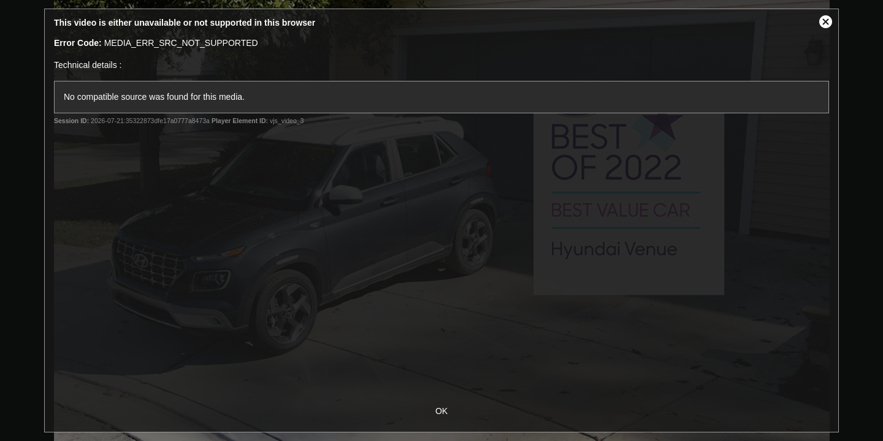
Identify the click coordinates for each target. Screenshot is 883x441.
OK (441, 411)
